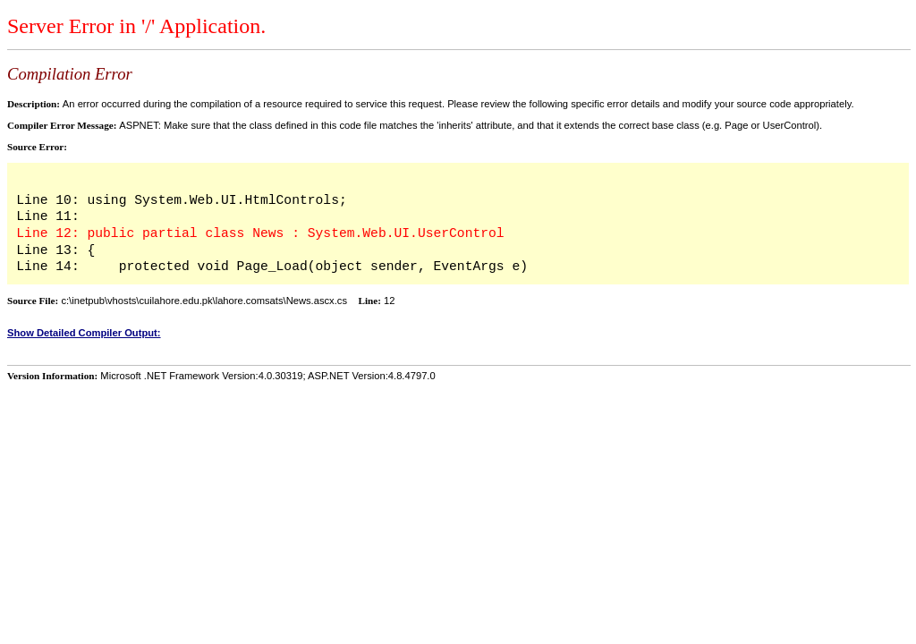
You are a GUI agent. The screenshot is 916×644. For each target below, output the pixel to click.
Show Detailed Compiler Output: (84, 332)
